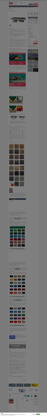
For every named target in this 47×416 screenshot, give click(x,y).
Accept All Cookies (38, 414)
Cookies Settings (34, 414)
